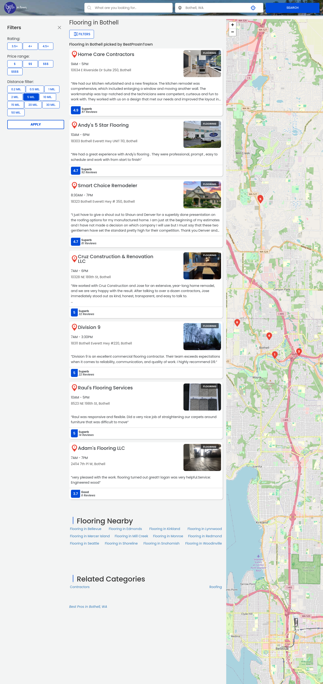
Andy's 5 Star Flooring (103, 125)
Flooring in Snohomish (162, 543)
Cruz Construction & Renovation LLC (115, 259)
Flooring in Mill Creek (131, 536)
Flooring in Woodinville (203, 543)
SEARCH (292, 7)
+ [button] (232, 25)
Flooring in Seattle (84, 543)
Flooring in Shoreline (121, 543)
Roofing (216, 587)
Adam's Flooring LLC (101, 448)
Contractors (80, 587)
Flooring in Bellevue (85, 528)
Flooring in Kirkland (164, 528)
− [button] (232, 32)
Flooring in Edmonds (125, 528)
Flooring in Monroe (168, 536)
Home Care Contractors (106, 54)
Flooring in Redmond (205, 536)
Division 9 (89, 327)
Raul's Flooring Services (105, 387)
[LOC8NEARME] (15, 7)
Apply (36, 124)
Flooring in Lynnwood (204, 528)
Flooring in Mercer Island (90, 536)
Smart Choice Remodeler (107, 185)
